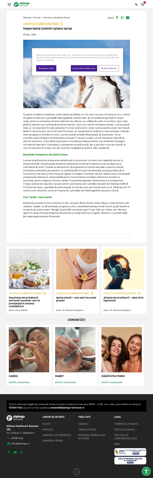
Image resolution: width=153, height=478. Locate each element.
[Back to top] (76, 472)
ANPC (117, 444)
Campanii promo (52, 440)
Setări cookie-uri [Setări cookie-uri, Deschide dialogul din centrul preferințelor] (109, 68)
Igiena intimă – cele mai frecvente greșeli (76, 299)
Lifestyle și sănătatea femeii (56, 17)
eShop (46, 423)
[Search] (136, 4)
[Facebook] (9, 452)
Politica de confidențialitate (125, 437)
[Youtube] (15, 452)
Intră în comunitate (19, 382)
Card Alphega (87, 429)
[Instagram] (21, 452)
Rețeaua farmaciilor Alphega (91, 437)
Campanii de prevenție (56, 435)
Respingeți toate (46, 68)
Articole (37, 17)
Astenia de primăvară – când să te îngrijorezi (123, 299)
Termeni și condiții (126, 423)
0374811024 (15, 438)
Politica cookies (124, 429)
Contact (83, 423)
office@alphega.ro (18, 443)
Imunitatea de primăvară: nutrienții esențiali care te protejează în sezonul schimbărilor (24, 302)
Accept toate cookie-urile (83, 68)
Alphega (27, 17)
